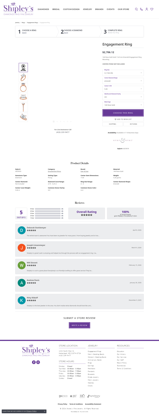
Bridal (56, 9)
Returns (133, 124)
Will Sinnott (32, 262)
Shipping (112, 124)
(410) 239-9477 (62, 132)
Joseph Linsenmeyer (36, 245)
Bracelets (91, 374)
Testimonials (121, 366)
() (62, 209)
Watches (91, 383)
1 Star (32, 218)
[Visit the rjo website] (82, 396)
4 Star (32, 211)
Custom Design (71, 9)
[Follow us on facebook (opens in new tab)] (34, 362)
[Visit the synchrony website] (93, 396)
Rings (23, 22)
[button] (136, 9)
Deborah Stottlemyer (36, 227)
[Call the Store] (65, 355)
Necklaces (91, 368)
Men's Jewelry (93, 380)
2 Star (32, 216)
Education (120, 351)
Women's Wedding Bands (97, 357)
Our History (121, 354)
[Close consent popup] (44, 411)
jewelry (17, 22)
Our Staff (120, 360)
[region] (62, 92)
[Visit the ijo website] (63, 396)
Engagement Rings (32, 22)
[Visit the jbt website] (73, 396)
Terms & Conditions (124, 368)
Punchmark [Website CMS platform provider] (84, 411)
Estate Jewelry (93, 377)
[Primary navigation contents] (83, 9)
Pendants (91, 371)
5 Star (32, 209)
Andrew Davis (33, 280)
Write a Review (79, 325)
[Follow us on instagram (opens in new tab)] (38, 362)
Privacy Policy (62, 404)
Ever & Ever (84, 171)
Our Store (123, 9)
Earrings (91, 366)
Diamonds (43, 9)
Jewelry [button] (87, 9)
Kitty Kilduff (32, 297)
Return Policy (122, 363)
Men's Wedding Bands (96, 354)
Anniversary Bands (95, 360)
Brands (99, 9)
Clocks (90, 386)
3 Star (32, 213)
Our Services (122, 357)
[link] (141, 9)
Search (24, 33)
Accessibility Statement (93, 404)
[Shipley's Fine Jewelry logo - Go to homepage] (18, 9)
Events (110, 9)
